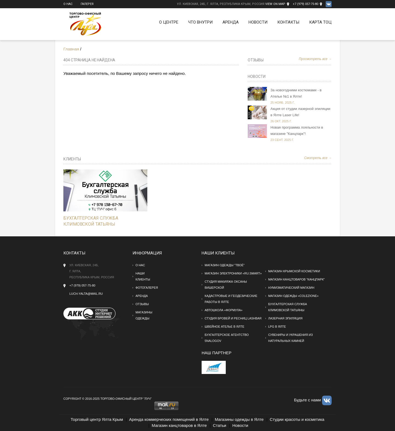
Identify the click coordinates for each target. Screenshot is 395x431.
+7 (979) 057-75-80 (305, 4)
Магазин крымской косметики (294, 271)
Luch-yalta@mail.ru (86, 293)
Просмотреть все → (315, 59)
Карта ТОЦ (320, 22)
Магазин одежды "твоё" (224, 265)
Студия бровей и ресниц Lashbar (233, 318)
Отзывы (256, 60)
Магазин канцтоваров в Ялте (179, 425)
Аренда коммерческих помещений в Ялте (169, 419)
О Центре (168, 22)
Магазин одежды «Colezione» (293, 295)
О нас (67, 4)
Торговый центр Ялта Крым (97, 419)
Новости (258, 22)
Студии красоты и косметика (297, 419)
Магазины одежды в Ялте (239, 419)
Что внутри (200, 22)
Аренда (230, 22)
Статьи (219, 425)
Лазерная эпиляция (285, 318)
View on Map (275, 4)
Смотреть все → (318, 158)
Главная (71, 49)
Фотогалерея (147, 287)
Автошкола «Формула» (223, 310)
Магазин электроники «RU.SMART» (233, 273)
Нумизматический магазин (291, 287)
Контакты (288, 22)
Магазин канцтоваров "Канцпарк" (296, 279)
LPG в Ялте (277, 326)
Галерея (87, 4)
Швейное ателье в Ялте (224, 326)
